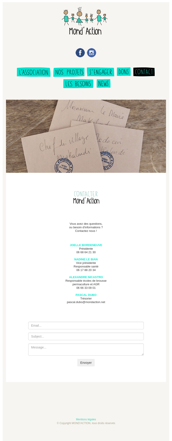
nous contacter (145, 73)
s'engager (100, 73)
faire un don (124, 73)
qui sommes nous (33, 73)
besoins (78, 86)
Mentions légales (86, 419)
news (103, 86)
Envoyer (86, 362)
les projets (68, 73)
